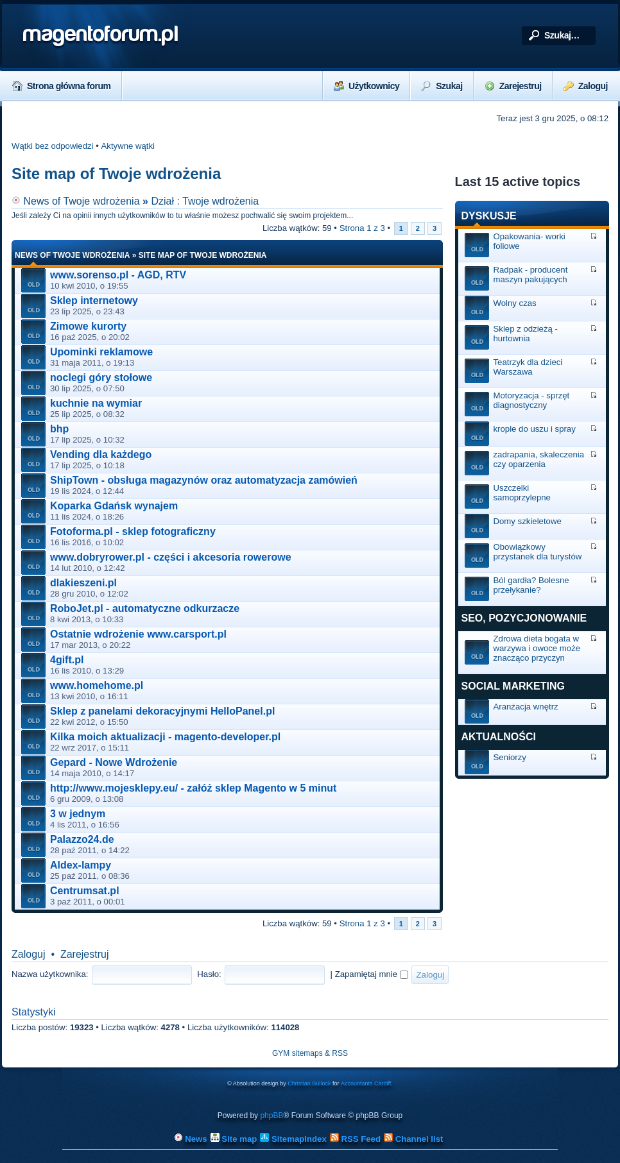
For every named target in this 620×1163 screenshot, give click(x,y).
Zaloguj (586, 86)
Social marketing (513, 686)
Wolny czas (515, 303)
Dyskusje (489, 215)
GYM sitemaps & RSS (310, 1053)
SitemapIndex (293, 1139)
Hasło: (209, 974)
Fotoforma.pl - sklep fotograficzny (133, 531)
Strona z (362, 228)
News (190, 1139)
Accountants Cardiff (366, 1083)
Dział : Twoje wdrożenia (205, 201)
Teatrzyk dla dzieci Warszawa (528, 367)
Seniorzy (510, 757)
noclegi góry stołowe (101, 377)
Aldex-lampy (80, 865)
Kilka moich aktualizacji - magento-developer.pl (165, 736)
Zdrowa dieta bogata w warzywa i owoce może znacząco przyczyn (537, 648)
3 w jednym (77, 813)
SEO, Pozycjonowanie (524, 618)
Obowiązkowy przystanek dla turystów (538, 551)
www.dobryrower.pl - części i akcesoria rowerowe (170, 557)
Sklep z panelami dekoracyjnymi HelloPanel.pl (162, 711)
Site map (234, 1139)
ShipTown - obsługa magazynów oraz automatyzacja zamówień (203, 480)
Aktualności (498, 736)
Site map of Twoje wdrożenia (116, 173)
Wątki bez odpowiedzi (53, 146)
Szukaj (441, 86)
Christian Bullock (309, 1083)
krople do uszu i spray (535, 429)
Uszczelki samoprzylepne (522, 492)
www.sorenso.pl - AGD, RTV (118, 274)
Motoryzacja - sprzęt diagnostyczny (532, 400)
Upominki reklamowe (101, 351)
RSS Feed (355, 1139)
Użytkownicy (366, 86)
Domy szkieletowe (528, 521)
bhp (59, 428)
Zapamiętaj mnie (371, 974)
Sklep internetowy (94, 300)
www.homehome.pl (96, 685)
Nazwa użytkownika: (50, 974)
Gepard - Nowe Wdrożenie (113, 762)
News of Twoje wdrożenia (76, 201)
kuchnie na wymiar (96, 403)
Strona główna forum (61, 86)
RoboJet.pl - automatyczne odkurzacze (144, 608)
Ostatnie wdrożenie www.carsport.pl (138, 634)
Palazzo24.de (82, 839)
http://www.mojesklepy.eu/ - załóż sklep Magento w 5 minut (193, 788)
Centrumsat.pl (84, 890)
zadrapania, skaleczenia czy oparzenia (539, 459)
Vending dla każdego (100, 454)
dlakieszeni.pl (83, 582)
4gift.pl (66, 659)
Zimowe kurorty (88, 326)
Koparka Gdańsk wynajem (114, 505)
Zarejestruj (513, 86)
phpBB (271, 1115)
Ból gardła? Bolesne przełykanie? (531, 585)
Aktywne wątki (128, 146)
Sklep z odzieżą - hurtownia (526, 333)
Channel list (413, 1139)
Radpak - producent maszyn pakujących (531, 274)
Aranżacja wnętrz (526, 706)
